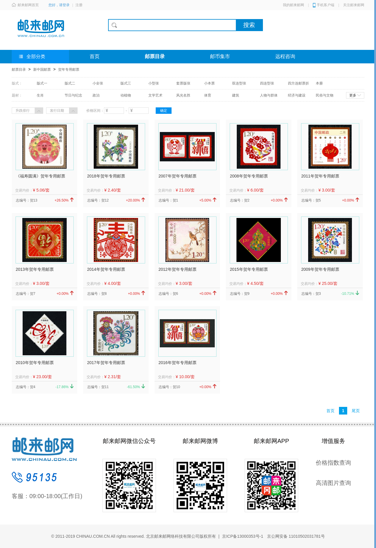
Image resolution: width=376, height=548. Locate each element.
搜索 (249, 25)
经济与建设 (297, 95)
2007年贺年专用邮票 (178, 176)
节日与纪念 (73, 95)
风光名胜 (183, 95)
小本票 (209, 83)
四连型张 (267, 83)
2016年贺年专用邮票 (178, 362)
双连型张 (239, 83)
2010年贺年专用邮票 (35, 362)
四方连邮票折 (298, 83)
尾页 (356, 410)
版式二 (70, 83)
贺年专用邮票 (68, 69)
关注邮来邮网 (353, 5)
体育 (207, 95)
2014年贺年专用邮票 (106, 269)
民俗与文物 (324, 95)
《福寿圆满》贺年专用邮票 (40, 176)
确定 (163, 111)
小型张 (153, 83)
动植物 (125, 95)
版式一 (42, 83)
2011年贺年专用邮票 (320, 176)
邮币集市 (220, 56)
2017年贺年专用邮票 (106, 362)
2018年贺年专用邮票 (106, 176)
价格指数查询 (333, 462)
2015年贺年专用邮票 (249, 269)
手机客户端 (325, 5)
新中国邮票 (42, 69)
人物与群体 (269, 95)
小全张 (98, 83)
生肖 (40, 95)
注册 (79, 5)
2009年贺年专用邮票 (320, 269)
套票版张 (183, 83)
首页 (95, 56)
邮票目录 (155, 56)
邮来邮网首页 (25, 5)
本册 (319, 83)
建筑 (235, 95)
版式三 (125, 83)
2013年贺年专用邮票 (35, 269)
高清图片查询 (333, 483)
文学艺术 (155, 95)
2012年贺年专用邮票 (178, 269)
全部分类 (32, 56)
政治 (96, 95)
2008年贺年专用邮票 (249, 176)
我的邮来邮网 (293, 5)
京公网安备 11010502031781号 (295, 536)
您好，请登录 (59, 5)
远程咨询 (285, 56)
